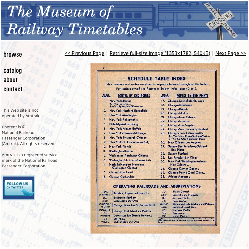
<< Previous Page (84, 53)
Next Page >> (230, 53)
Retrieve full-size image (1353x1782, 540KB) (160, 53)
